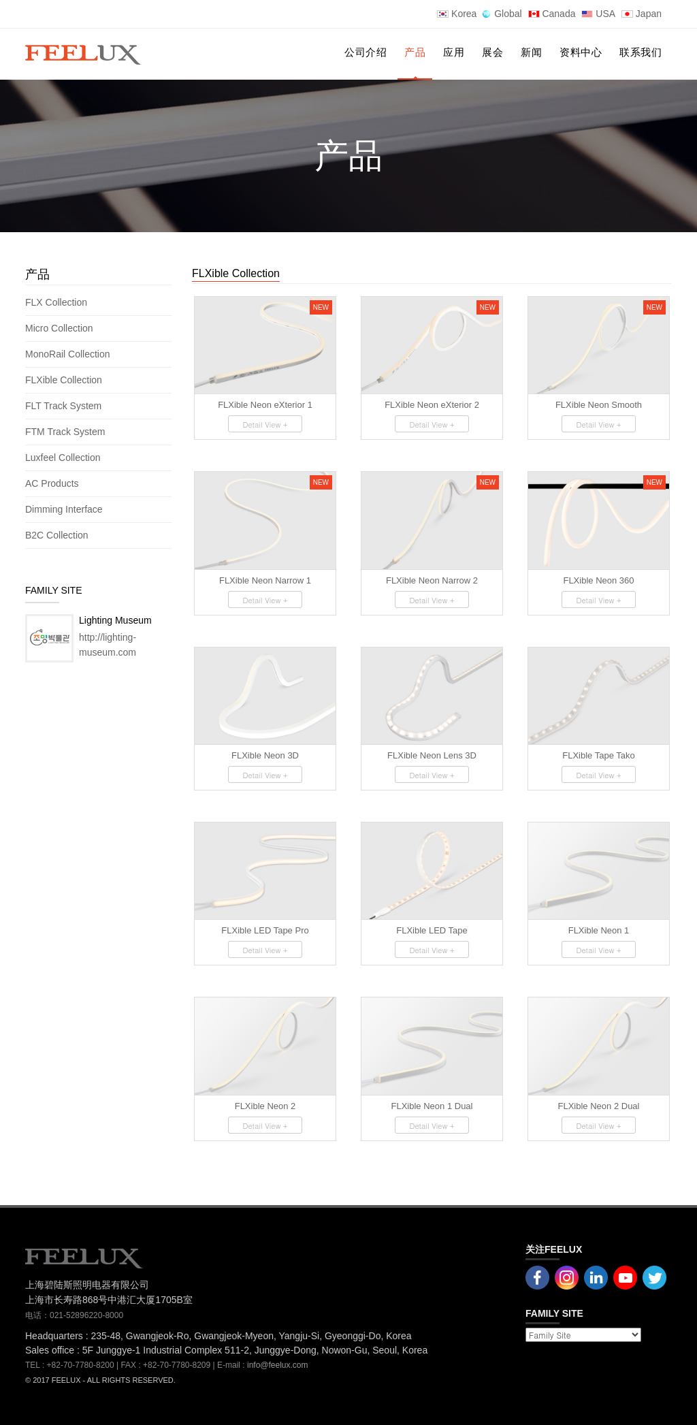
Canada (552, 13)
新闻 (531, 52)
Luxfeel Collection (63, 457)
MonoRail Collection (68, 354)
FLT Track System (64, 405)
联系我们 (640, 52)
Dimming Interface (64, 509)
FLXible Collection (65, 379)
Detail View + (264, 424)
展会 (492, 52)
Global (502, 13)
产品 (414, 52)
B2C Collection (56, 535)
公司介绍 (365, 52)
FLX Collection (57, 302)
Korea (456, 13)
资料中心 (581, 52)
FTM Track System (66, 431)
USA (598, 13)
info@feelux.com (277, 1365)
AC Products (53, 483)
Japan (641, 13)
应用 (453, 52)
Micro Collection (60, 328)
